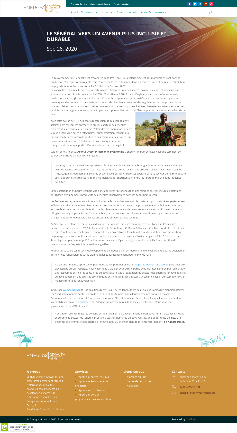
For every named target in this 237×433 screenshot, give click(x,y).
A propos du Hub (79, 4)
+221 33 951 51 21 (190, 386)
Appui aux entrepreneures (94, 377)
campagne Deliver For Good (149, 264)
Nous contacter (121, 4)
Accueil (74, 12)
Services (105, 12)
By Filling (191, 419)
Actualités (146, 12)
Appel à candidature (100, 4)
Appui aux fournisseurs (92, 390)
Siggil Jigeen (84, 302)
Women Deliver (71, 290)
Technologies (87, 12)
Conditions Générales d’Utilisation (46, 409)
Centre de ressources (126, 12)
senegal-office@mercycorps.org (197, 392)
